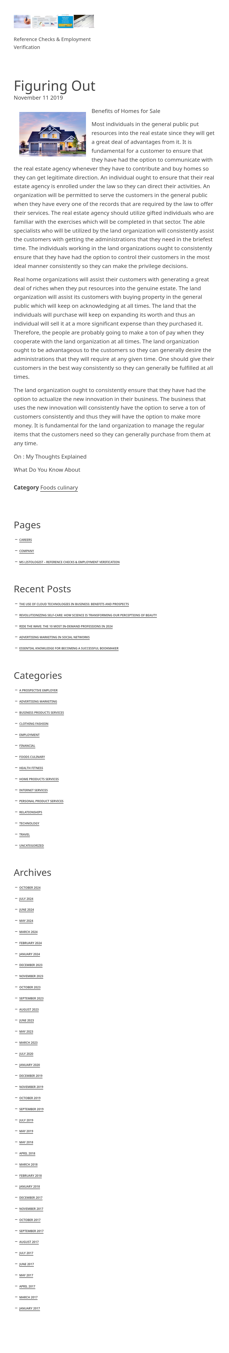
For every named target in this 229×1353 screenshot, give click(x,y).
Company (26, 551)
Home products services (39, 779)
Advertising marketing (38, 701)
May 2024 (26, 921)
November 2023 (31, 976)
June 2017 (26, 1264)
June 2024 (26, 910)
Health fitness (31, 768)
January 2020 (29, 1065)
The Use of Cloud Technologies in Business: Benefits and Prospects (74, 604)
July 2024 (26, 899)
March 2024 (28, 932)
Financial (27, 746)
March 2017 (28, 1297)
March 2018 (28, 1164)
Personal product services (41, 801)
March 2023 (28, 1043)
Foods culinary (59, 487)
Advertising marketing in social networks (54, 637)
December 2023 (30, 965)
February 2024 (30, 943)
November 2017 (31, 1209)
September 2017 (31, 1231)
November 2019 (31, 1087)
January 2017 (29, 1308)
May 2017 (26, 1275)
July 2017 (26, 1253)
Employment (29, 735)
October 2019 (30, 1098)
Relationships (30, 812)
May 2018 (26, 1142)
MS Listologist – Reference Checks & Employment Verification (69, 562)
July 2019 (26, 1120)
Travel (24, 834)
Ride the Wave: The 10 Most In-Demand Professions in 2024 (66, 626)
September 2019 (31, 1109)
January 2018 (29, 1186)
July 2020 (26, 1054)
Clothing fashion (33, 724)
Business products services (41, 712)
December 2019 (30, 1076)
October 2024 (30, 888)
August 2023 (29, 1009)
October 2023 (30, 987)
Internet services (33, 790)
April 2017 (27, 1286)
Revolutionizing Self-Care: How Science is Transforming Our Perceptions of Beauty (88, 615)
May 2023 (26, 1031)
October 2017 (30, 1220)
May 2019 (26, 1131)
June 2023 (26, 1020)
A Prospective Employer (38, 690)
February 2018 (30, 1176)
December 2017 (30, 1198)
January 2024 (29, 954)
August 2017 (29, 1242)
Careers (25, 540)
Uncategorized (31, 845)
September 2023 (31, 998)
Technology (29, 823)
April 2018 (27, 1153)
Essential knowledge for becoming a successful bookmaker (69, 648)
